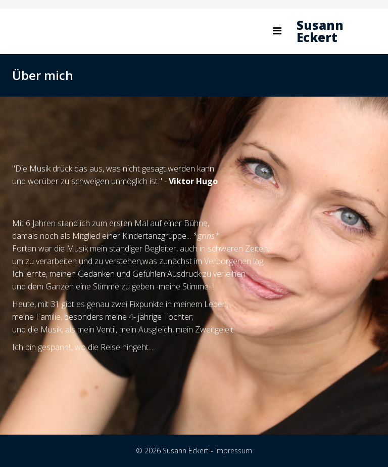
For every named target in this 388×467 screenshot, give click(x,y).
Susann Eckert (320, 31)
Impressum (233, 450)
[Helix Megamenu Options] (277, 31)
